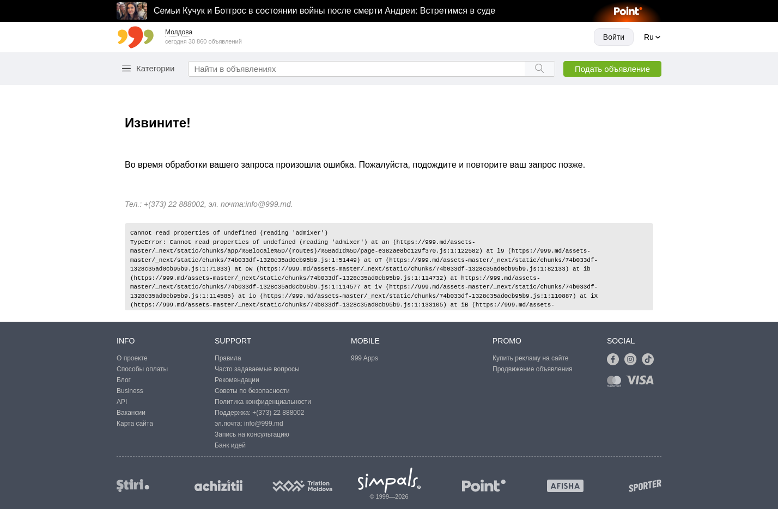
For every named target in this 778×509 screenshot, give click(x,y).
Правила (228, 358)
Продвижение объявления (533, 369)
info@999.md (267, 204)
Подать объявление (612, 68)
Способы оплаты (142, 369)
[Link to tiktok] (650, 360)
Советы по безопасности (252, 391)
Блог (124, 380)
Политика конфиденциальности (263, 402)
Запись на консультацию (252, 434)
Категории (155, 68)
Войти (613, 37)
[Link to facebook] (615, 360)
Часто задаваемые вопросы (257, 369)
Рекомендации (237, 380)
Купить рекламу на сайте (530, 358)
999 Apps (364, 358)
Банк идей (230, 445)
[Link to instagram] (633, 360)
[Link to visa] (642, 383)
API (122, 402)
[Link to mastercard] (616, 383)
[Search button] (540, 69)
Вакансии (131, 412)
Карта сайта (135, 423)
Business (130, 391)
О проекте (132, 358)
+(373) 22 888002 (278, 412)
